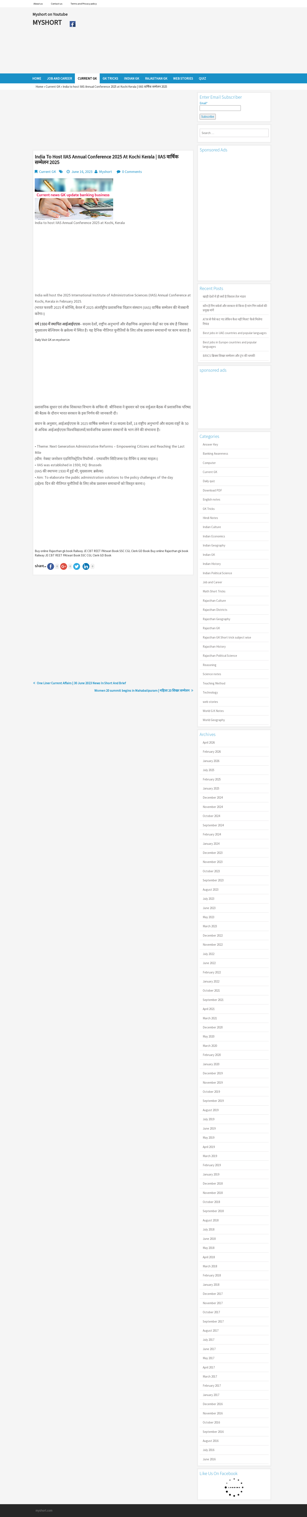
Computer (209, 463)
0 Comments (132, 171)
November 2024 (213, 807)
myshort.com (44, 1510)
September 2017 (213, 1321)
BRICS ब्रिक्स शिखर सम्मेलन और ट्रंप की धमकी (229, 356)
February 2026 (212, 752)
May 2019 (208, 1138)
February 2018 (212, 1275)
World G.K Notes (213, 711)
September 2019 (213, 1101)
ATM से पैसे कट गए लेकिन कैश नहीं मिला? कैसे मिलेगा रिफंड (232, 321)
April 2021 (209, 1009)
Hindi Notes (210, 518)
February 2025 (212, 779)
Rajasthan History (214, 646)
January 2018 (211, 1285)
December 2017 (213, 1294)
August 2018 (210, 1220)
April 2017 (209, 1367)
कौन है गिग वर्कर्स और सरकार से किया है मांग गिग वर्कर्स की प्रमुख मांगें (235, 308)
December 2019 (213, 1073)
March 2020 (210, 1046)
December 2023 (213, 853)
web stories (210, 702)
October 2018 (211, 1202)
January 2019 (211, 1174)
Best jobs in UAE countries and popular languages (235, 333)
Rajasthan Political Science (220, 656)
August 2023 (210, 890)
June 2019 (209, 1128)
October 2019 (211, 1092)
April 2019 (209, 1147)
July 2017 (208, 1340)
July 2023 (208, 899)
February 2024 (212, 834)
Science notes (212, 674)
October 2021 (211, 990)
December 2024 (213, 797)
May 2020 (208, 1036)
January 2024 (211, 844)
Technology (210, 692)
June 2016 (209, 1459)
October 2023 (211, 871)
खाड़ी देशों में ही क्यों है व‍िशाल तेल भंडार (224, 296)
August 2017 (210, 1330)
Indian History (212, 564)
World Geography (214, 720)
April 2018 (209, 1257)
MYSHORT (47, 22)
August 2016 (210, 1441)
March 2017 (210, 1376)
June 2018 (209, 1239)
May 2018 (208, 1248)
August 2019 (210, 1110)
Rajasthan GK (211, 628)
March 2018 (210, 1266)
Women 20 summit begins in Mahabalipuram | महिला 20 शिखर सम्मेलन (141, 690)
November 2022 (213, 945)
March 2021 (210, 1018)
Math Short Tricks (214, 591)
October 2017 (211, 1312)
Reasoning (209, 665)
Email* (220, 106)
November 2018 (213, 1193)
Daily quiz (209, 481)
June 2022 (209, 963)
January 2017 (211, 1395)
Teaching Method (214, 683)
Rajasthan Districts (215, 610)
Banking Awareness (215, 453)
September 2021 (213, 1000)
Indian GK (209, 555)
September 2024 (213, 825)
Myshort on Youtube (49, 14)
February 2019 (212, 1165)
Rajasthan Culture (214, 601)
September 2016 (213, 1432)
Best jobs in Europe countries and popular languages (230, 344)
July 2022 (208, 954)
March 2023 (210, 926)
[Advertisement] (176, 40)
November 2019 (213, 1082)
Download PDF (212, 490)
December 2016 (213, 1404)
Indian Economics (214, 536)
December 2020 (213, 1027)
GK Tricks (209, 509)
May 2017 (208, 1358)
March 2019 (210, 1156)
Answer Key (210, 444)
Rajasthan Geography (216, 619)
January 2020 (211, 1064)
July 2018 (208, 1229)
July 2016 (208, 1450)
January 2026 (211, 761)
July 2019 (208, 1119)
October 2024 (211, 816)
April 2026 (209, 742)
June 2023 (209, 908)
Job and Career (212, 582)
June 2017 (209, 1349)
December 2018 (213, 1183)
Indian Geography (214, 545)
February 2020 (212, 1055)
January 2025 (211, 788)
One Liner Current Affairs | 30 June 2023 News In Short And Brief (81, 683)
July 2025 (208, 770)
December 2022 (213, 935)
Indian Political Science (217, 573)
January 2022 (211, 981)
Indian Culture (212, 527)
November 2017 (213, 1303)
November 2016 (213, 1413)
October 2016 (211, 1422)
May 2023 (208, 917)
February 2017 (212, 1386)
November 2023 (213, 862)
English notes (211, 499)
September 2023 (213, 880)
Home (39, 87)
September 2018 (213, 1211)
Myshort (105, 171)
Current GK (53, 87)
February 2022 (212, 972)
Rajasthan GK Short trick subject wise (227, 637)
